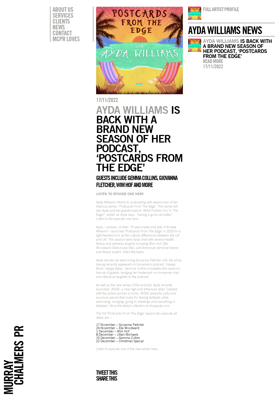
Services (63, 15)
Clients (61, 21)
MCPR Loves (66, 39)
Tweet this (106, 372)
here (135, 219)
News (59, 27)
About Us (63, 9)
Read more (213, 61)
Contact (62, 33)
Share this (106, 378)
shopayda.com (159, 306)
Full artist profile (221, 9)
